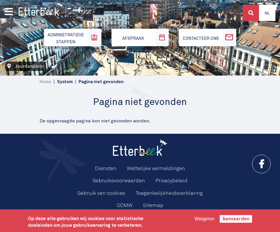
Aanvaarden (235, 219)
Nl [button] (267, 13)
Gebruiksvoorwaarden (119, 180)
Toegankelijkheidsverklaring (169, 193)
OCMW (124, 205)
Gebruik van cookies (101, 193)
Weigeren (205, 218)
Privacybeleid (171, 180)
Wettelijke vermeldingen (156, 168)
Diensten (105, 168)
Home (45, 82)
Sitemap (153, 205)
